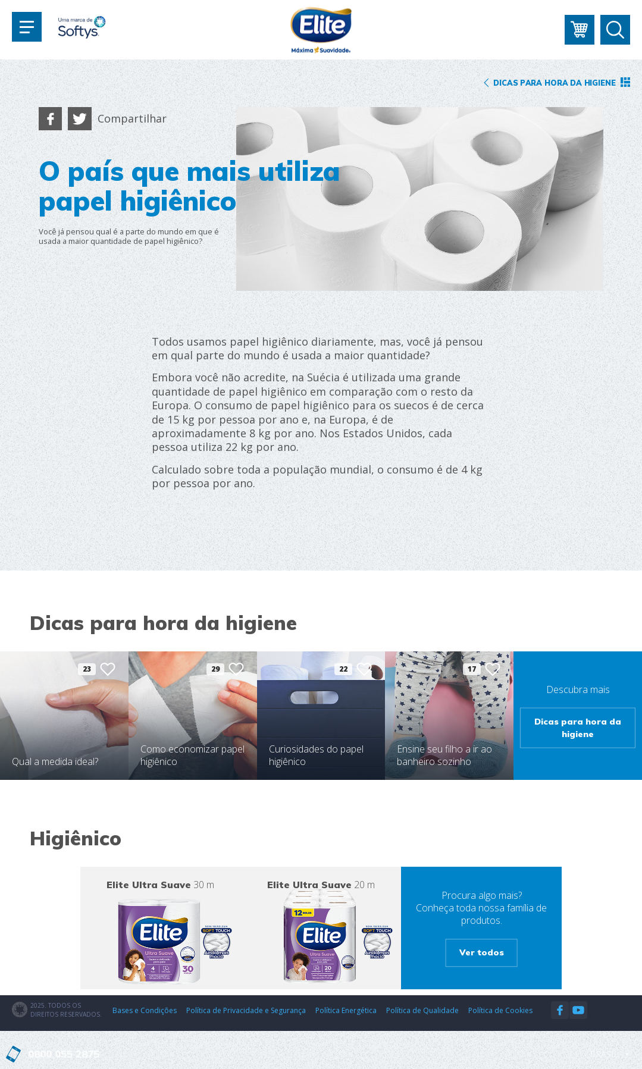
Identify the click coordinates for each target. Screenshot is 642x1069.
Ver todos (481, 952)
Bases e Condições (144, 1010)
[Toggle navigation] (27, 27)
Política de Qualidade (422, 1010)
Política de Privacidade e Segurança (246, 1010)
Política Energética (346, 1010)
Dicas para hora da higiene (577, 727)
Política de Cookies (500, 1010)
